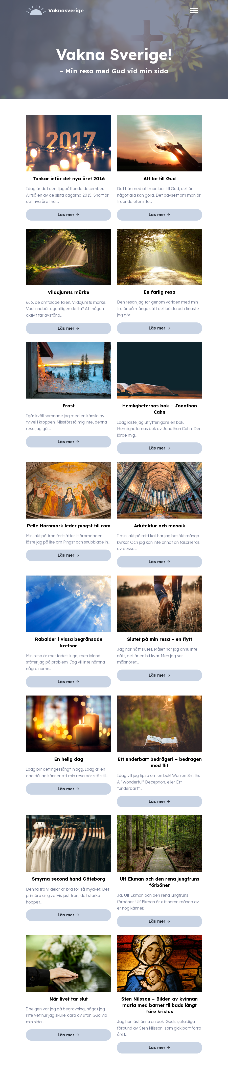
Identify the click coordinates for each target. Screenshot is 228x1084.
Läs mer (69, 214)
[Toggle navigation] (194, 11)
